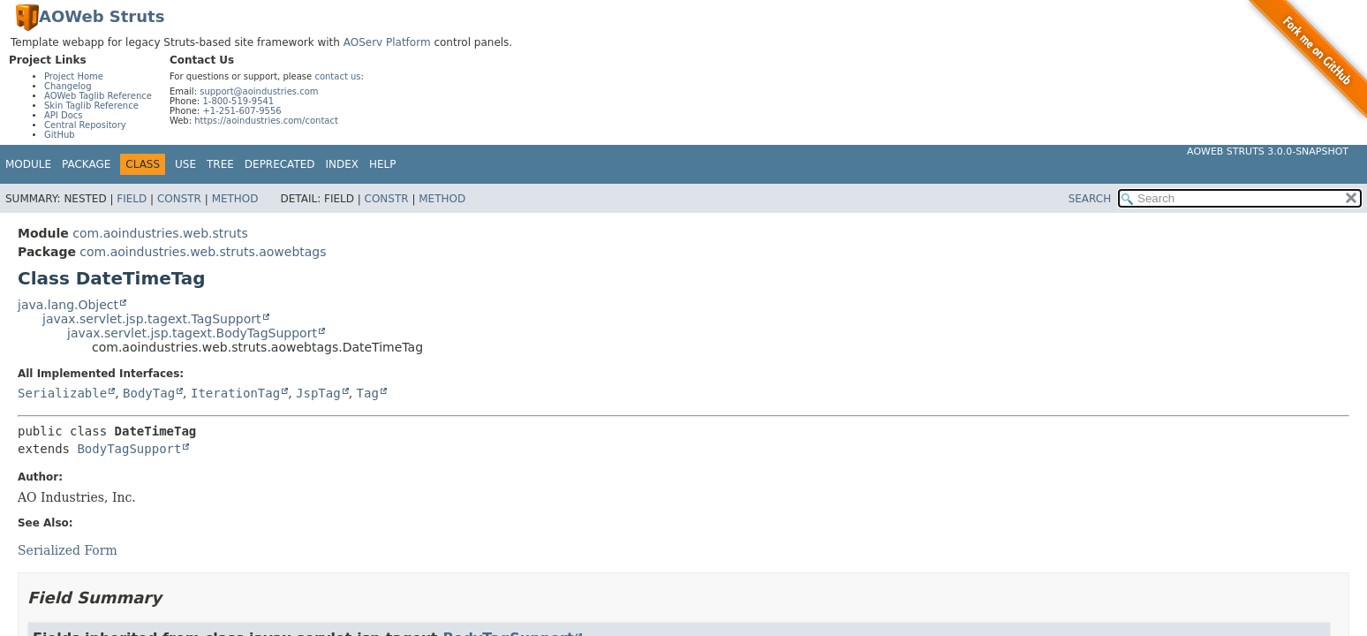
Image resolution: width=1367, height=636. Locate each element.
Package (86, 164)
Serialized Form (67, 550)
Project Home (73, 76)
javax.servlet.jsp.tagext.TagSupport (151, 319)
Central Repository (85, 125)
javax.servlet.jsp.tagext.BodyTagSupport (192, 333)
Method (235, 199)
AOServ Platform (387, 42)
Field (132, 199)
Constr (179, 199)
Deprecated (280, 164)
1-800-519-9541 (238, 101)
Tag (368, 393)
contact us (337, 76)
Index (342, 164)
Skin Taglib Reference (91, 105)
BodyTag (149, 393)
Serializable (62, 393)
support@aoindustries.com (259, 91)
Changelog (68, 86)
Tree (220, 164)
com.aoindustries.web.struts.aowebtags (202, 252)
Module (28, 164)
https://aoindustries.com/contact (266, 120)
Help (383, 164)
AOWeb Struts (101, 16)
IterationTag (235, 393)
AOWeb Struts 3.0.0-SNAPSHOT (1267, 151)
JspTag (318, 393)
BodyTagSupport (129, 449)
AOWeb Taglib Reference (98, 96)
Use (185, 164)
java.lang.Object (68, 305)
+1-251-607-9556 (241, 111)
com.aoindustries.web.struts (159, 233)
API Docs (63, 115)
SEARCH (1090, 199)
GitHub (59, 135)
